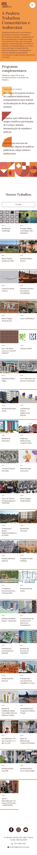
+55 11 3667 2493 (20, 844)
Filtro (18, 204)
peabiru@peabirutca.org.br (20, 847)
